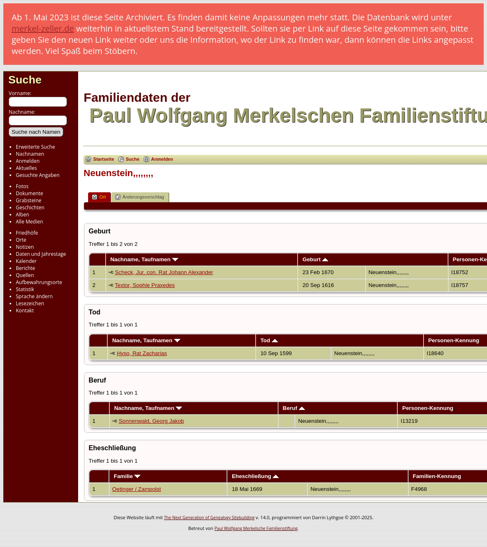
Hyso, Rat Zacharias (142, 353)
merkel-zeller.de (43, 28)
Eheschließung (255, 476)
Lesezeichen (30, 303)
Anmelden (27, 160)
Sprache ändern (34, 296)
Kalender (26, 261)
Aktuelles (26, 168)
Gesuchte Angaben (37, 175)
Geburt (315, 259)
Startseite (103, 159)
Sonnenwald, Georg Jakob (151, 421)
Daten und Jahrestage (41, 254)
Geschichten (30, 207)
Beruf (294, 408)
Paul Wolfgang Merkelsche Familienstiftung (256, 528)
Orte (21, 239)
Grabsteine (29, 200)
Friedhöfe (27, 232)
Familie (127, 476)
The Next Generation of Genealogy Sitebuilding (209, 517)
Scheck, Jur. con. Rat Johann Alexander (164, 272)
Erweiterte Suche (35, 146)
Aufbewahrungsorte (39, 282)
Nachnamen (30, 153)
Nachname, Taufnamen (144, 259)
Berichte (25, 268)
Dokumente (29, 193)
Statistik (25, 289)
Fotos (22, 186)
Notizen (25, 246)
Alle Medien (29, 221)
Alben (22, 214)
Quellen (25, 275)
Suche (25, 80)
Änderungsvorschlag (139, 197)
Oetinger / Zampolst (136, 489)
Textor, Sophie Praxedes (145, 285)
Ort (99, 197)
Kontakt (25, 310)
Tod (269, 340)
